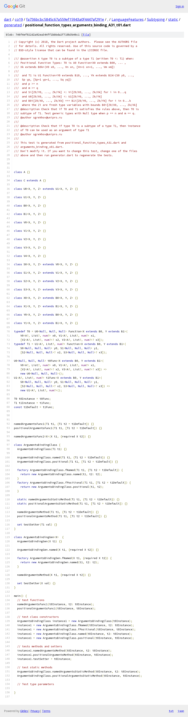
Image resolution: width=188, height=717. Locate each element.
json (181, 711)
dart (7, 19)
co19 (19, 19)
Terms (46, 711)
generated (13, 25)
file (86, 34)
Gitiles (24, 711)
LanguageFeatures (128, 19)
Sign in (180, 6)
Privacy (35, 711)
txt (171, 711)
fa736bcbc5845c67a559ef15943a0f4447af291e (65, 19)
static (173, 19)
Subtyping (156, 19)
